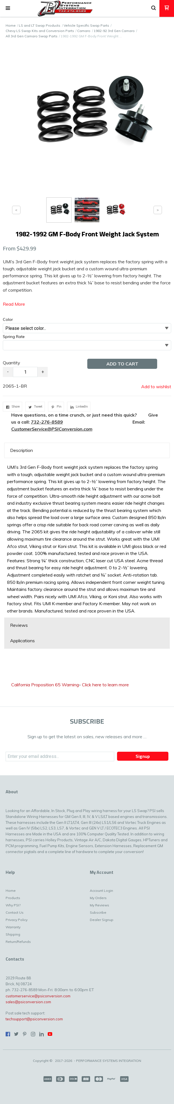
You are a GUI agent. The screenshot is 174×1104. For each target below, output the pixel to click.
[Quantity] (25, 372)
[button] (8, 8)
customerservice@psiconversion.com (38, 996)
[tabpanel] (87, 537)
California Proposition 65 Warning (45, 684)
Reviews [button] (19, 625)
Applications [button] (22, 640)
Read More (14, 304)
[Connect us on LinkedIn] (41, 1034)
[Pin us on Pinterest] (24, 1034)
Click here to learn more (105, 684)
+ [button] (43, 371)
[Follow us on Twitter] (16, 1034)
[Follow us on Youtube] (50, 1034)
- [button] (8, 371)
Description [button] (21, 450)
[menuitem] (32, 892)
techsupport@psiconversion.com (34, 1019)
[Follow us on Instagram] (33, 1034)
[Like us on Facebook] (8, 1034)
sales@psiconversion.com (28, 1002)
